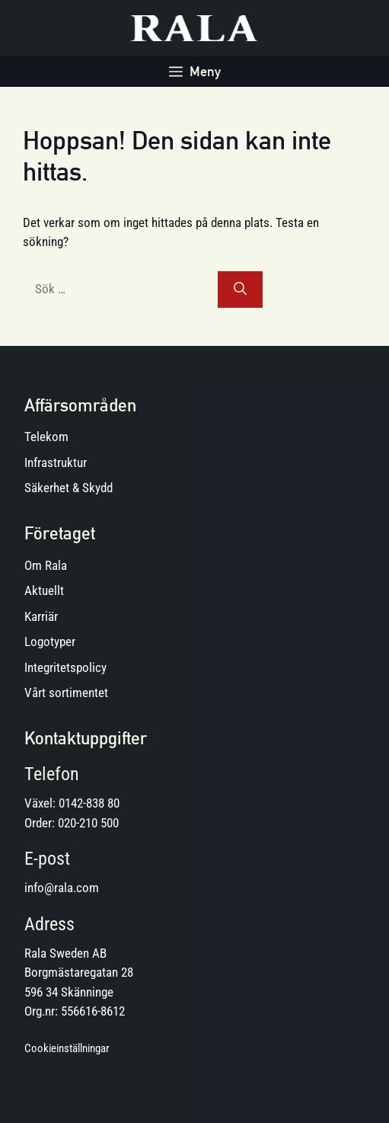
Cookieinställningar (67, 1048)
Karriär (41, 616)
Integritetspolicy (65, 667)
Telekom (46, 436)
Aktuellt (44, 590)
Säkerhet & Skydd (68, 487)
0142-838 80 (89, 803)
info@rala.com (61, 887)
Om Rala (45, 565)
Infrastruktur (55, 462)
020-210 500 (88, 822)
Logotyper (49, 641)
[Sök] (240, 289)
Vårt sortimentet (66, 692)
